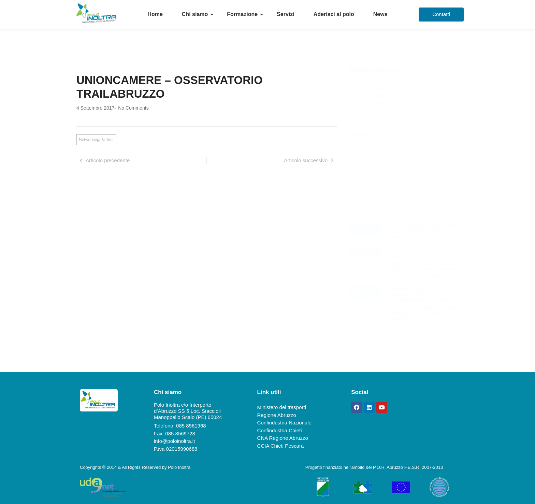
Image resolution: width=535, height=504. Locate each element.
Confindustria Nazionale (284, 422)
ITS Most (368, 158)
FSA (363, 175)
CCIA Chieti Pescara (280, 446)
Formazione (242, 14)
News (380, 14)
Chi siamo (195, 14)
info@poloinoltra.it (174, 441)
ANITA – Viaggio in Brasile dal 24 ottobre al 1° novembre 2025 (422, 231)
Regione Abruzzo (276, 415)
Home (154, 14)
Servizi (285, 14)
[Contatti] (441, 15)
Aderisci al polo (334, 14)
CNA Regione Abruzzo (282, 438)
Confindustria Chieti (279, 430)
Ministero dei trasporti (281, 407)
